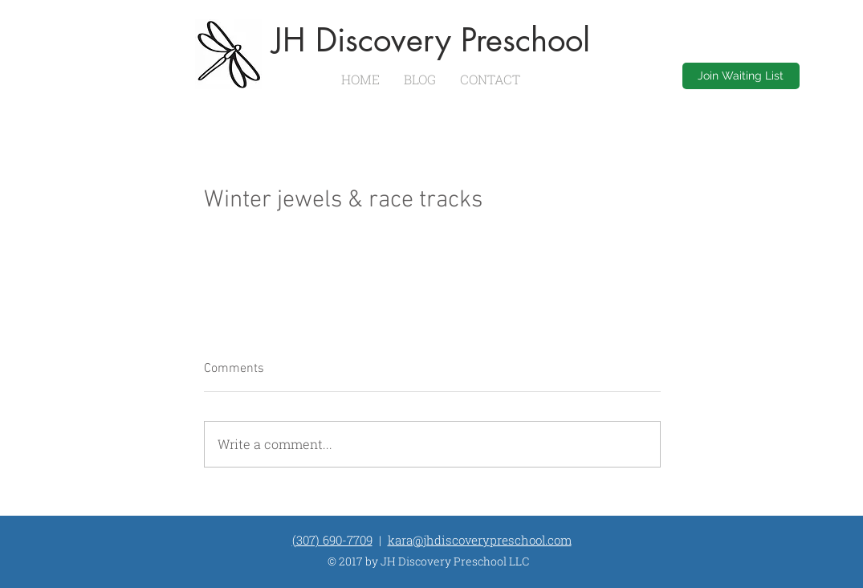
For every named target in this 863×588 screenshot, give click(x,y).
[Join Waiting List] (741, 76)
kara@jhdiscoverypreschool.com (480, 540)
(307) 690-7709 (332, 540)
